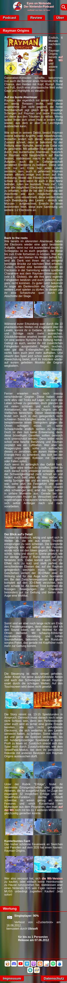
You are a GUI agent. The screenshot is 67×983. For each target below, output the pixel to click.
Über (60, 18)
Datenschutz (54, 978)
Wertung (10, 908)
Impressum (12, 978)
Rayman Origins (16, 30)
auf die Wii (56, 59)
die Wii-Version (52, 878)
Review (36, 18)
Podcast (9, 18)
